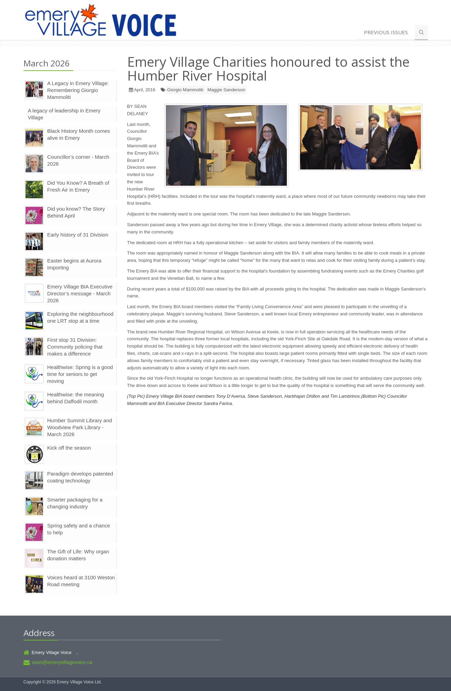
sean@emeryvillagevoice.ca (62, 662)
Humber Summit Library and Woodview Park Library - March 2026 (79, 427)
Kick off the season (69, 448)
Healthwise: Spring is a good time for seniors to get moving (80, 374)
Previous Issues (386, 32)
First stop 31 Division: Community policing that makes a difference (75, 347)
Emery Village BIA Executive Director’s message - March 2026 (80, 293)
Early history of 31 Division (78, 235)
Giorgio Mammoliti (185, 89)
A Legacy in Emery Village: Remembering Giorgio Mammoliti (78, 90)
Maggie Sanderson (226, 89)
